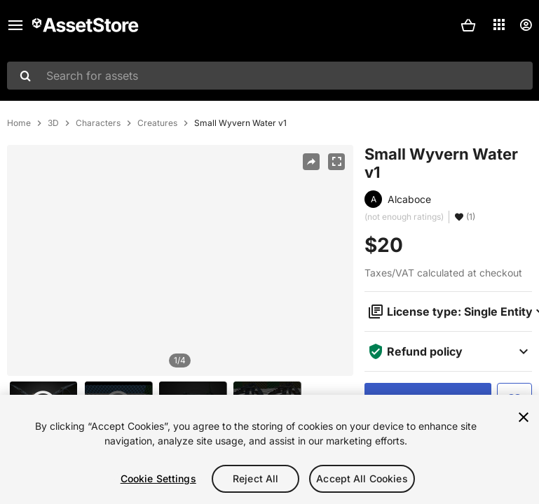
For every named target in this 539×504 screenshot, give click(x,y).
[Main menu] (15, 25)
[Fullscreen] (336, 161)
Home (19, 123)
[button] (468, 25)
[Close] (523, 417)
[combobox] (270, 76)
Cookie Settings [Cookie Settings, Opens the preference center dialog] (158, 478)
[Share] (311, 161)
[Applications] (499, 24)
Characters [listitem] (98, 123)
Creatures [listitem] (157, 123)
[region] (180, 260)
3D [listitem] (53, 123)
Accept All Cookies (362, 478)
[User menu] (526, 25)
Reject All (255, 478)
